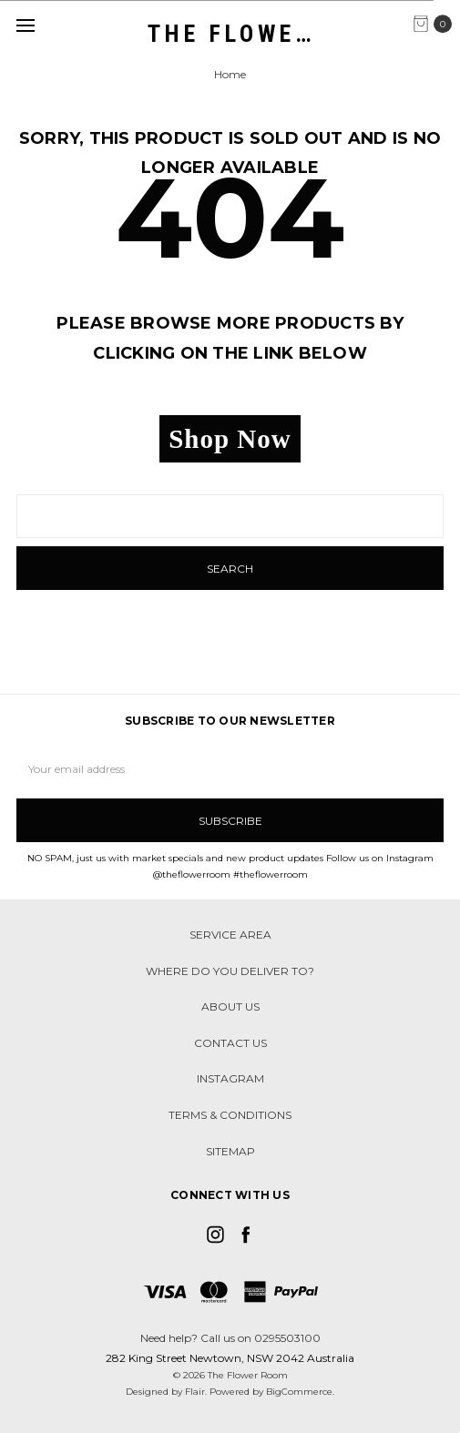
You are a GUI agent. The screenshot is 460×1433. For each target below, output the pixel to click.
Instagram (230, 1078)
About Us (230, 1006)
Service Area (230, 934)
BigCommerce (299, 1391)
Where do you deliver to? (230, 971)
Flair (195, 1391)
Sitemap (230, 1151)
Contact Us (230, 1043)
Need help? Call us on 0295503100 (230, 1338)
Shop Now (230, 438)
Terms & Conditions (230, 1115)
